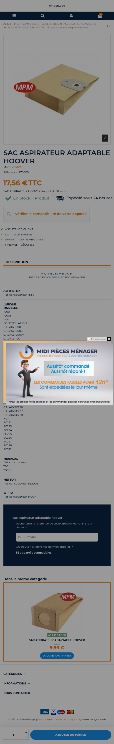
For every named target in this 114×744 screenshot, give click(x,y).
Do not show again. (97, 340)
